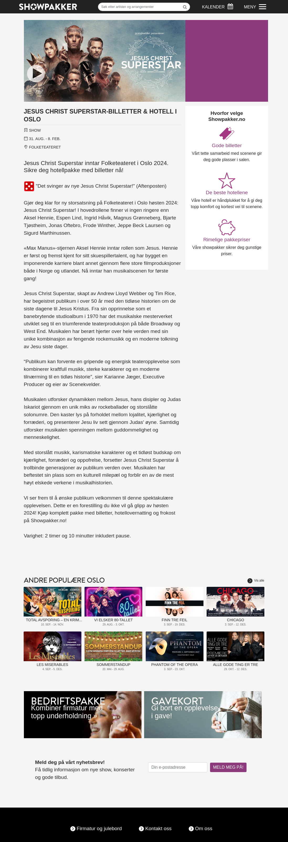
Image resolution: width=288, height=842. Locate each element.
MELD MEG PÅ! (228, 767)
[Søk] (144, 7)
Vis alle (255, 580)
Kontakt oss (158, 828)
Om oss (203, 828)
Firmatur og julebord (99, 828)
